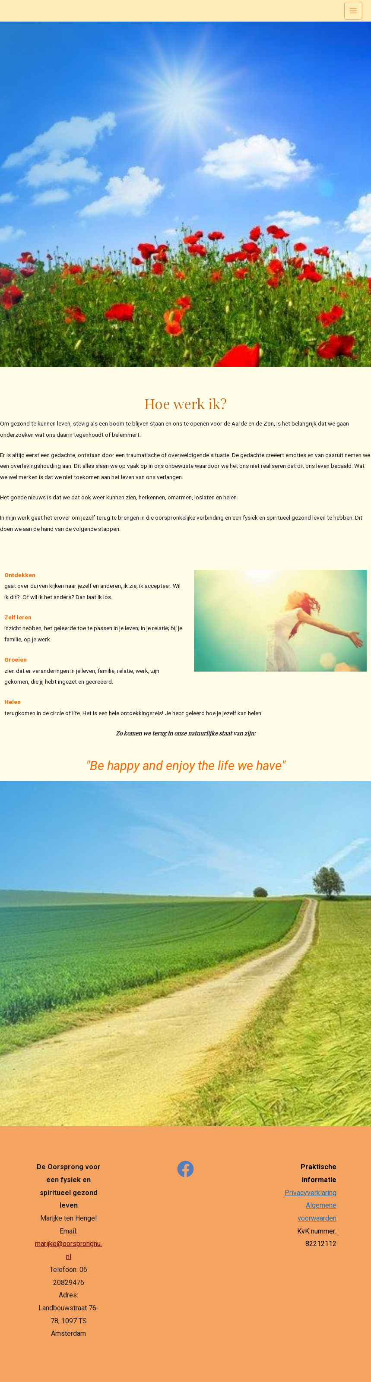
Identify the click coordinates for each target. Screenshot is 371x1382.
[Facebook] (185, 1169)
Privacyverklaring (310, 1193)
